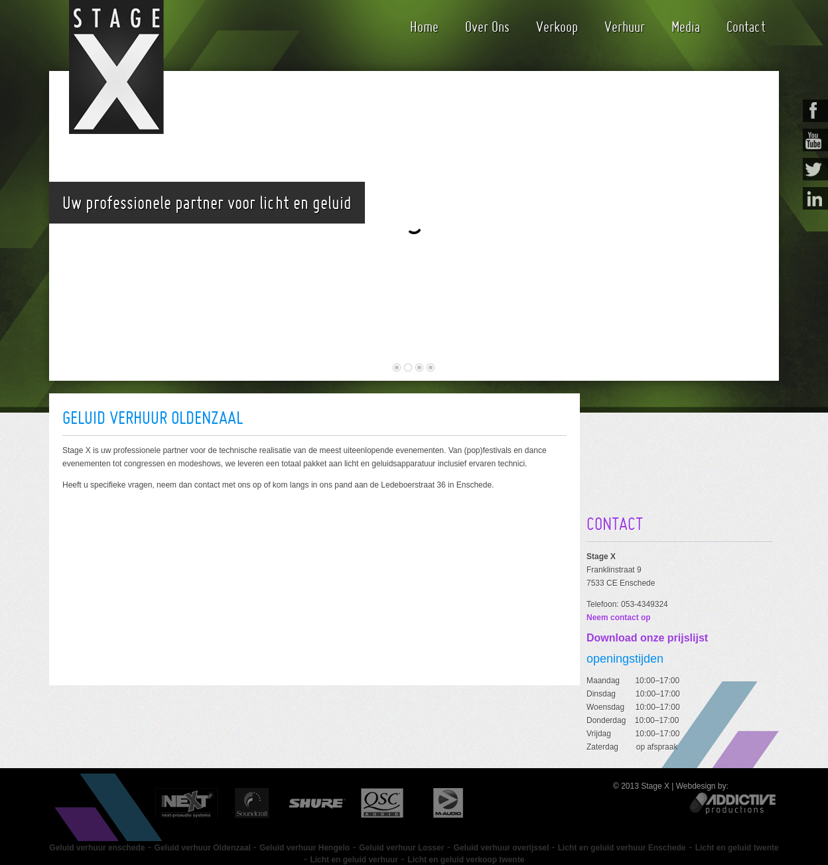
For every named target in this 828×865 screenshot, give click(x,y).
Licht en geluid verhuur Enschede (622, 847)
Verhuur (624, 26)
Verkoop (557, 26)
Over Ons (487, 26)
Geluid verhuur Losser (401, 847)
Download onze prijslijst (647, 637)
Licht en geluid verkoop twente (465, 859)
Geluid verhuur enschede (97, 847)
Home (424, 26)
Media (685, 26)
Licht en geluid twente (737, 847)
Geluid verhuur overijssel (502, 847)
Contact (746, 26)
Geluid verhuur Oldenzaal (204, 847)
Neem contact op (618, 617)
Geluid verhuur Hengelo (304, 847)
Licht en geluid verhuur (354, 859)
